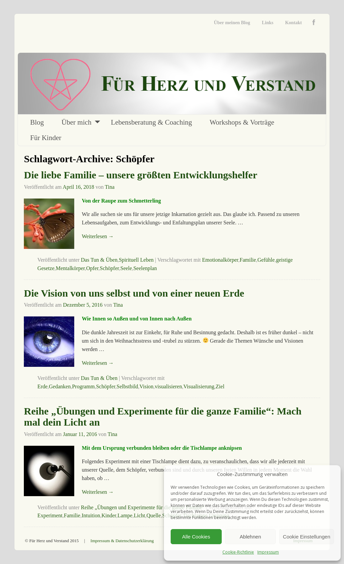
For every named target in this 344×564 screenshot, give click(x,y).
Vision (146, 386)
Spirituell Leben (136, 260)
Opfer (92, 268)
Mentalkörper (70, 268)
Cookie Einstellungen (306, 536)
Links (267, 22)
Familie (248, 260)
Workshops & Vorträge (242, 122)
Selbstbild (127, 386)
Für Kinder (45, 138)
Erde (42, 386)
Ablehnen (250, 536)
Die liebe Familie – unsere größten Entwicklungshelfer (140, 174)
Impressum (268, 552)
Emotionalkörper (220, 260)
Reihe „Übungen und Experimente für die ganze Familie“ (143, 507)
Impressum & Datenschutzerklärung (122, 540)
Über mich (76, 122)
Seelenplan (145, 268)
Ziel (220, 386)
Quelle (153, 515)
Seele (126, 268)
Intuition (91, 515)
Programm (83, 386)
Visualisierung (198, 386)
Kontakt (293, 22)
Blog (37, 122)
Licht (139, 515)
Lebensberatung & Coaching (151, 122)
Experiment (49, 515)
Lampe (125, 515)
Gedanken (60, 386)
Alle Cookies (196, 536)
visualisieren (168, 386)
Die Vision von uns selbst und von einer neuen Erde (134, 293)
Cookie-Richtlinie (238, 552)
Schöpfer (109, 268)
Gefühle (266, 260)
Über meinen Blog (232, 22)
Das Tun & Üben (99, 260)
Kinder (108, 515)
